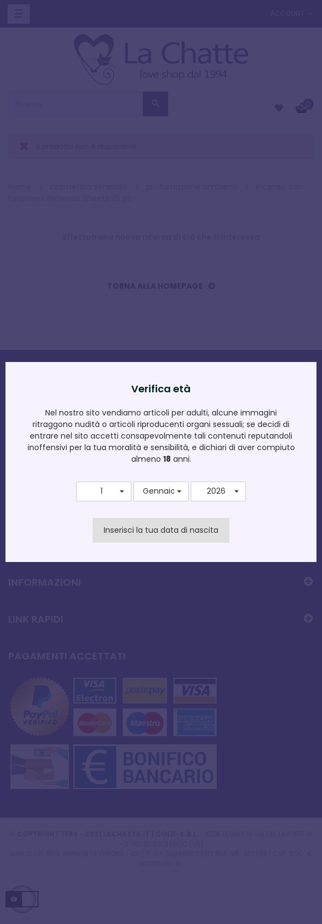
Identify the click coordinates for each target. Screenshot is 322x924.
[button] (103, 491)
